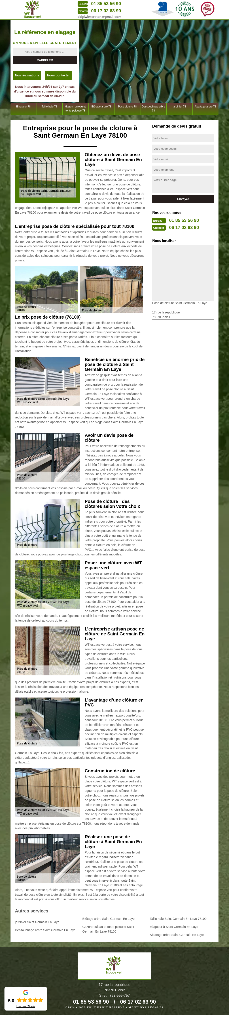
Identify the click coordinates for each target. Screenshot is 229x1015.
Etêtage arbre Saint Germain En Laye (108, 918)
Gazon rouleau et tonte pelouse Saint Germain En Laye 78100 (108, 929)
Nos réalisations (27, 75)
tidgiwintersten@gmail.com (99, 17)
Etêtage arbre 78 (101, 106)
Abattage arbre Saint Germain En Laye (177, 935)
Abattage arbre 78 (205, 106)
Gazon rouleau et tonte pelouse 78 (75, 108)
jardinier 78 (179, 106)
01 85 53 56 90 (106, 3)
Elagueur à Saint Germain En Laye (174, 927)
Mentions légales (146, 1007)
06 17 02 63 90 (106, 10)
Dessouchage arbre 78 (153, 108)
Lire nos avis (25, 1006)
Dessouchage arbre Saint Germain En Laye (45, 930)
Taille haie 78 (49, 106)
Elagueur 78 (23, 106)
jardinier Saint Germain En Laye (37, 922)
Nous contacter (58, 75)
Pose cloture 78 (127, 106)
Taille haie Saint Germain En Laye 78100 (178, 918)
